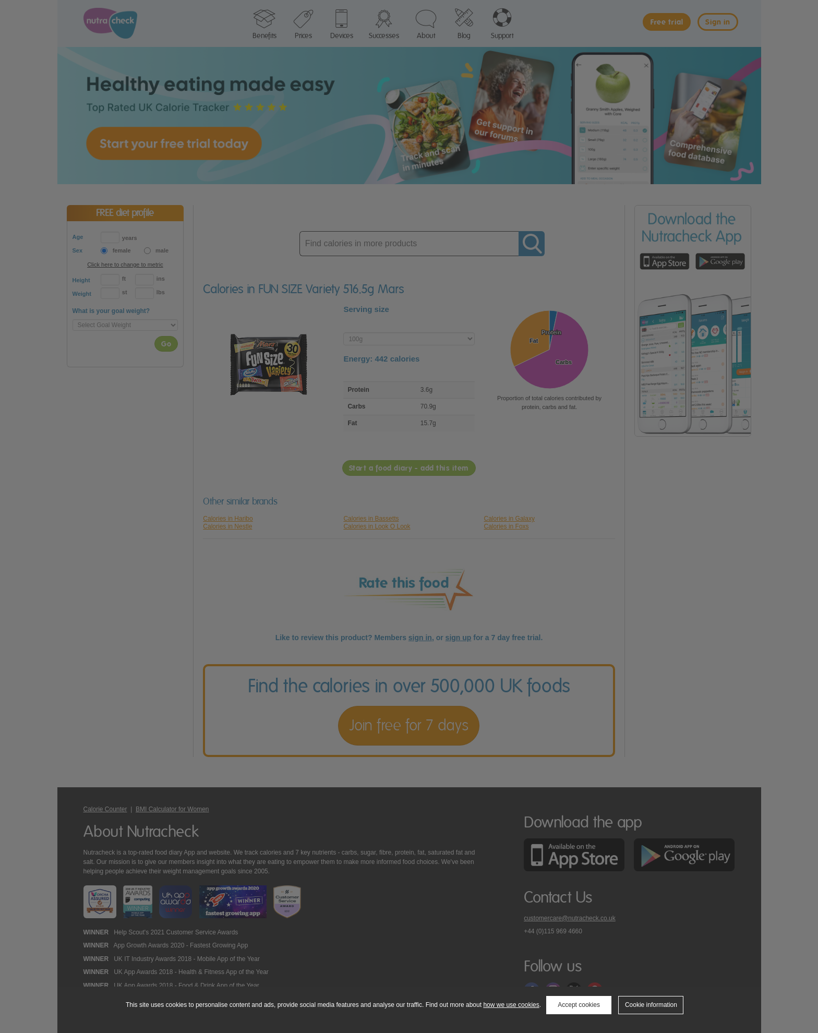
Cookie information (651, 1004)
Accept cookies (579, 1004)
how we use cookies (511, 1004)
